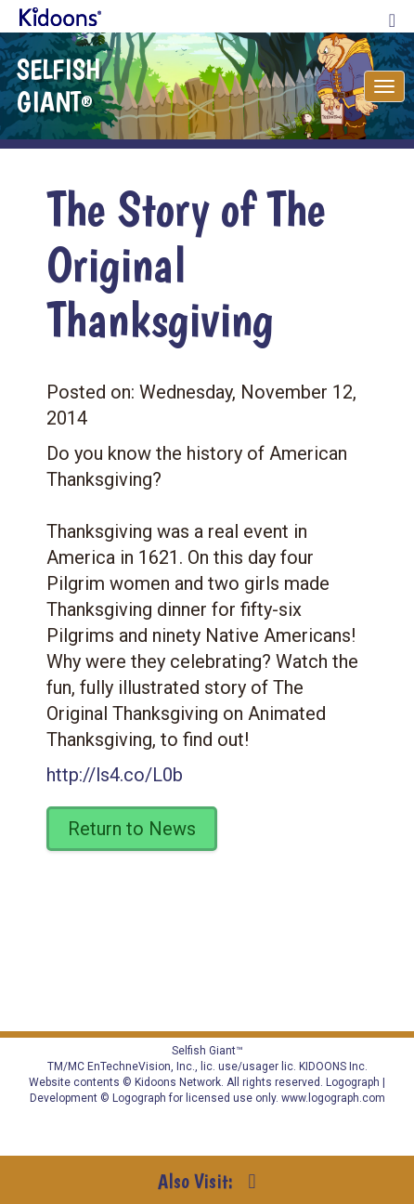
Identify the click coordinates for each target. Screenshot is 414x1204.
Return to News (132, 829)
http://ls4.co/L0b (114, 775)
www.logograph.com (331, 1098)
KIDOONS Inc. (333, 1066)
